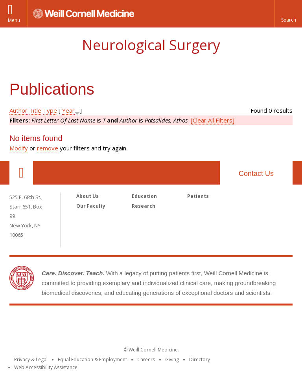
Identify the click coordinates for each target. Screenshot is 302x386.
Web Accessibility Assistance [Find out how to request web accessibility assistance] (45, 367)
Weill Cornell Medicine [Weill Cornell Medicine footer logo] (151, 321)
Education (144, 196)
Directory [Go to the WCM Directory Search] (199, 359)
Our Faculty (90, 206)
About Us (87, 196)
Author (18, 110)
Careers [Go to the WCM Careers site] (146, 359)
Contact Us (256, 173)
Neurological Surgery (151, 45)
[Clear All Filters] (212, 120)
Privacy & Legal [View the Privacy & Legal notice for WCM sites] (31, 359)
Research (143, 206)
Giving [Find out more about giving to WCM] (172, 359)
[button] (288, 13)
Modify (18, 148)
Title (35, 110)
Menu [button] (14, 20)
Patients (198, 196)
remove (47, 148)
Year (68, 110)
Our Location (21, 173)
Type (50, 110)
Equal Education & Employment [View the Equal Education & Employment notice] (92, 359)
